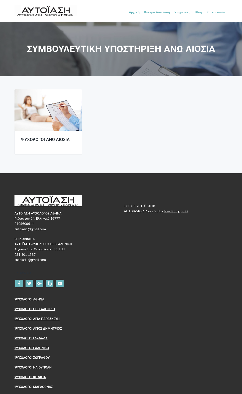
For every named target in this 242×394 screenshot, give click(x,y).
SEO (184, 211)
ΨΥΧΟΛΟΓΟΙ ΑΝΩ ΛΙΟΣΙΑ (45, 140)
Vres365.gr (172, 211)
